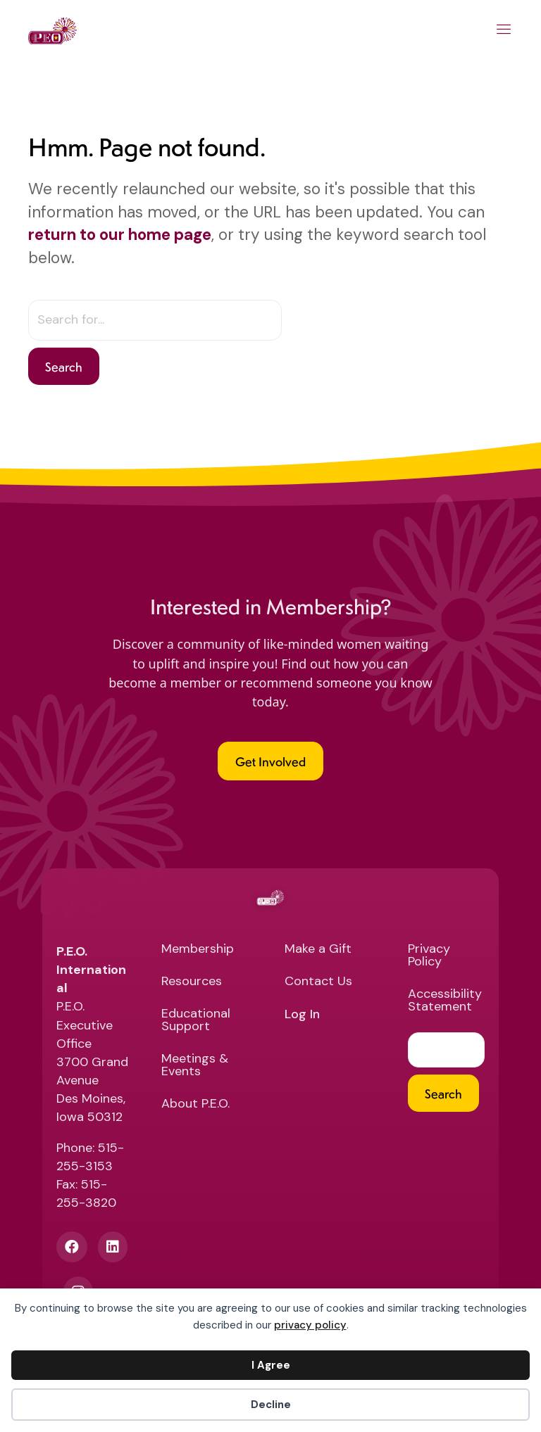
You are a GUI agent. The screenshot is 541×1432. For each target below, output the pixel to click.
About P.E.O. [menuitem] (195, 1104)
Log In (302, 1014)
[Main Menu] (504, 31)
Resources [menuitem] (191, 982)
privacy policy (310, 1325)
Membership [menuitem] (197, 949)
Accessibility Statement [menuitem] (445, 1001)
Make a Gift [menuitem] (318, 949)
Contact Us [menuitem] (318, 982)
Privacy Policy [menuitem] (429, 956)
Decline (271, 1405)
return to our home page (119, 234)
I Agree (270, 1365)
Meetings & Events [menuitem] (194, 1065)
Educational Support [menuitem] (195, 1020)
